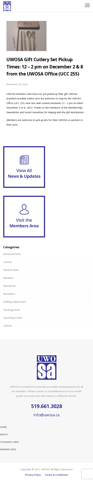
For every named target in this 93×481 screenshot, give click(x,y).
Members (8, 277)
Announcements (12, 253)
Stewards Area (9, 441)
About (4, 434)
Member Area (8, 449)
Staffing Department (14, 301)
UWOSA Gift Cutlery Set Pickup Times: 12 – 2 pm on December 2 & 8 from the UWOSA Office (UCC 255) (44, 66)
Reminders (9, 293)
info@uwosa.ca (46, 414)
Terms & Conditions (56, 474)
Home (3, 427)
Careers (7, 262)
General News (11, 269)
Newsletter (9, 285)
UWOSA (7, 325)
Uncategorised (11, 309)
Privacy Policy (33, 474)
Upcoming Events (13, 317)
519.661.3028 (46, 406)
